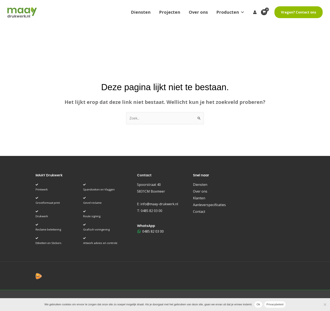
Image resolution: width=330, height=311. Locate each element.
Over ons (198, 12)
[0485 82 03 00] (150, 231)
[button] (298, 12)
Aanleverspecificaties (209, 204)
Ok (258, 304)
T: (149, 210)
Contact (199, 211)
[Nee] (325, 304)
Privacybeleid (274, 304)
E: (157, 204)
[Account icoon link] (255, 12)
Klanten (199, 198)
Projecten (169, 12)
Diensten (141, 12)
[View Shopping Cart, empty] (265, 12)
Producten (230, 12)
